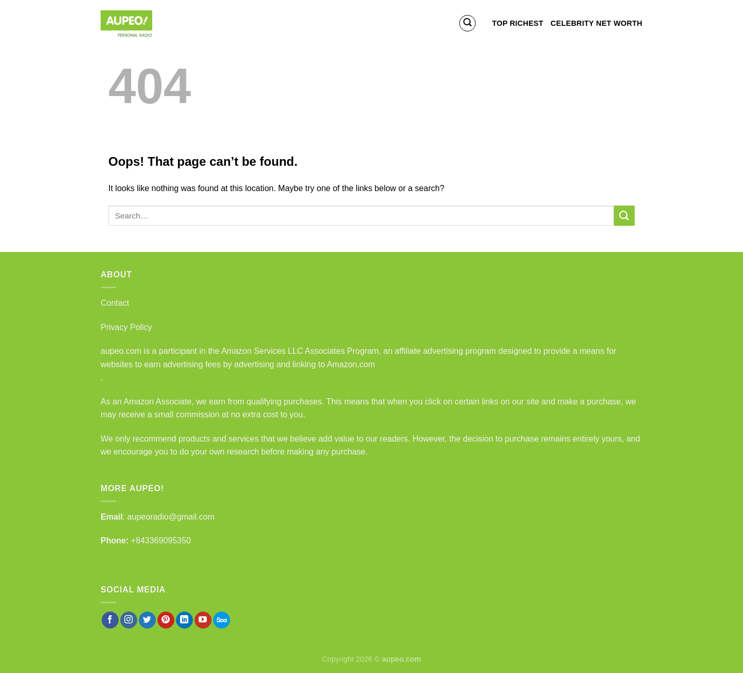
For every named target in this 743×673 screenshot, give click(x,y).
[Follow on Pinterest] (165, 620)
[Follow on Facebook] (110, 620)
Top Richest (517, 23)
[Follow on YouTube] (203, 620)
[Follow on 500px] (221, 620)
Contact (115, 303)
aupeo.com (121, 351)
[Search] (467, 23)
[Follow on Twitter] (147, 620)
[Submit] (624, 216)
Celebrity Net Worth (596, 23)
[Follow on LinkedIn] (184, 620)
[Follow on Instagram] (128, 620)
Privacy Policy (126, 327)
